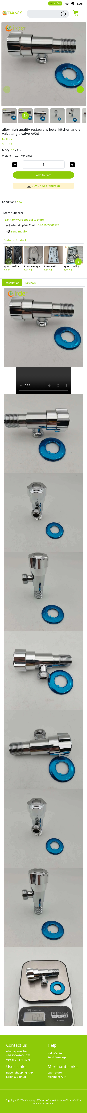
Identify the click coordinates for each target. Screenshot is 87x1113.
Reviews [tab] (30, 283)
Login (80, 3)
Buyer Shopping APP (19, 1072)
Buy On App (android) (43, 186)
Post (66, 3)
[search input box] (44, 14)
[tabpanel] (43, 659)
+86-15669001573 (47, 225)
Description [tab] (12, 283)
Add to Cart (43, 175)
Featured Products (15, 240)
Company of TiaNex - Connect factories (45, 1100)
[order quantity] (44, 164)
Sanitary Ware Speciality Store (24, 219)
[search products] (63, 14)
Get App (55, 3)
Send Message (57, 1057)
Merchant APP (57, 1076)
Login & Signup (16, 1076)
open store (55, 1072)
